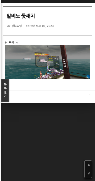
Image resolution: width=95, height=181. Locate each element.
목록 (5, 90)
